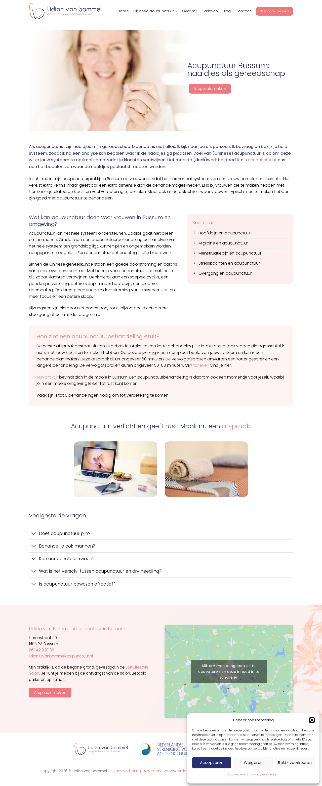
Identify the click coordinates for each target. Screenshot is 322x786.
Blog (227, 11)
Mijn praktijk (47, 377)
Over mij (189, 11)
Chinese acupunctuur (155, 11)
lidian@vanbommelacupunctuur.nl (61, 656)
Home (123, 11)
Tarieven (210, 11)
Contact (243, 11)
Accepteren (212, 762)
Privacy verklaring (125, 770)
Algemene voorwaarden (166, 770)
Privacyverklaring (263, 774)
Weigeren (253, 762)
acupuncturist (262, 160)
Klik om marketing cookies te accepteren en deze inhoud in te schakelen (228, 671)
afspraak (236, 426)
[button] (311, 720)
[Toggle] (34, 533)
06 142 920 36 (41, 650)
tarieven (201, 365)
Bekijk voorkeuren (295, 762)
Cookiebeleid (238, 774)
